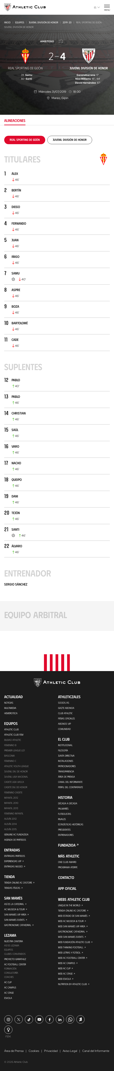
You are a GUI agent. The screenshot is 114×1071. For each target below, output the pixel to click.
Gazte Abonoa (66, 707)
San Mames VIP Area (15, 914)
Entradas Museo (13, 866)
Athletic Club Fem (13, 734)
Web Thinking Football (70, 947)
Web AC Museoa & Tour (71, 920)
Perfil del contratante (70, 787)
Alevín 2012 (10, 818)
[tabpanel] (57, 383)
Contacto (66, 877)
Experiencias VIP (12, 861)
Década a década (67, 803)
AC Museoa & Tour (14, 909)
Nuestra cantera (13, 941)
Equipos (19, 22)
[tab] (24, 139)
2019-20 (67, 22)
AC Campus (10, 987)
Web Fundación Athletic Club (74, 941)
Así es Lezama (11, 945)
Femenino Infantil (13, 813)
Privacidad (51, 1051)
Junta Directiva (66, 755)
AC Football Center (15, 964)
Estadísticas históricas (70, 824)
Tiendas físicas (12, 887)
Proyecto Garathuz (15, 959)
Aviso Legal (70, 1051)
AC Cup (8, 982)
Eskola (8, 997)
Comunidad (64, 728)
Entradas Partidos (14, 855)
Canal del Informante (70, 781)
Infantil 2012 (11, 797)
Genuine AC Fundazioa (16, 834)
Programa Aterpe (67, 867)
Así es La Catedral (14, 903)
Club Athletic (65, 713)
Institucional (65, 745)
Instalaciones (65, 760)
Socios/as (63, 702)
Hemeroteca (10, 713)
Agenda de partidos (15, 839)
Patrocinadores (67, 766)
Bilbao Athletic (12, 739)
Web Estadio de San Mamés (72, 915)
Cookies (34, 1051)
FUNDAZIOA (67, 845)
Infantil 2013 (11, 808)
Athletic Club (11, 729)
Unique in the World (69, 905)
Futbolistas (64, 813)
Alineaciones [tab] (14, 120)
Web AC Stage (65, 973)
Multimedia (10, 707)
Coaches (9, 976)
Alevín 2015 (10, 829)
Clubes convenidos (15, 953)
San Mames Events (14, 919)
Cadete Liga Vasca (14, 781)
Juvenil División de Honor (43, 22)
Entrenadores (66, 834)
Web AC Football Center (71, 957)
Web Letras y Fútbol (69, 952)
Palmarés (63, 808)
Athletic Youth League (16, 766)
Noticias (8, 702)
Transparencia (66, 771)
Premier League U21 (14, 750)
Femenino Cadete (13, 792)
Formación (10, 968)
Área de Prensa (66, 776)
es (97, 7)
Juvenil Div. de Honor (16, 771)
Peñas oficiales (66, 718)
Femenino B (10, 745)
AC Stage (9, 992)
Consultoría (11, 972)
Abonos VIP (64, 723)
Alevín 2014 (10, 823)
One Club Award (67, 861)
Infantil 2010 (11, 802)
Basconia (9, 755)
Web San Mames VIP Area (71, 926)
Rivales (62, 819)
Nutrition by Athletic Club (72, 984)
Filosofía (63, 750)
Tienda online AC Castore (18, 882)
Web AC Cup (64, 968)
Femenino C (10, 760)
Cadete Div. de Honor (15, 787)
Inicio (7, 22)
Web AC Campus (66, 963)
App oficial (67, 888)
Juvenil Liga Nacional (16, 776)
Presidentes (64, 829)
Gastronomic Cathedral (17, 924)
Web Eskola (64, 978)
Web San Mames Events (71, 936)
